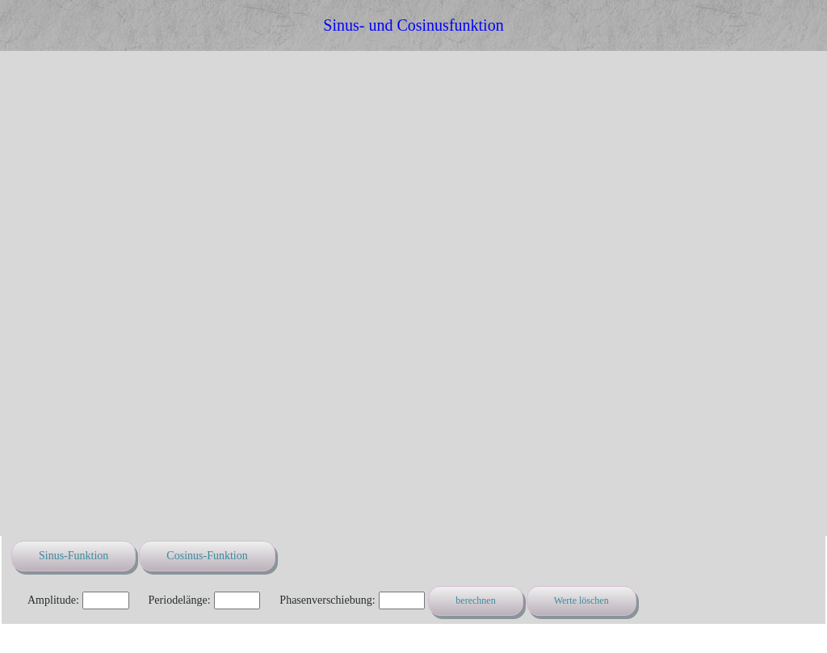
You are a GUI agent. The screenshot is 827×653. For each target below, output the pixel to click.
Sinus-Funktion (73, 556)
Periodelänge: (180, 600)
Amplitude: (53, 600)
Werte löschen (581, 600)
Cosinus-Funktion (206, 556)
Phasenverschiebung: (327, 600)
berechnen (475, 600)
